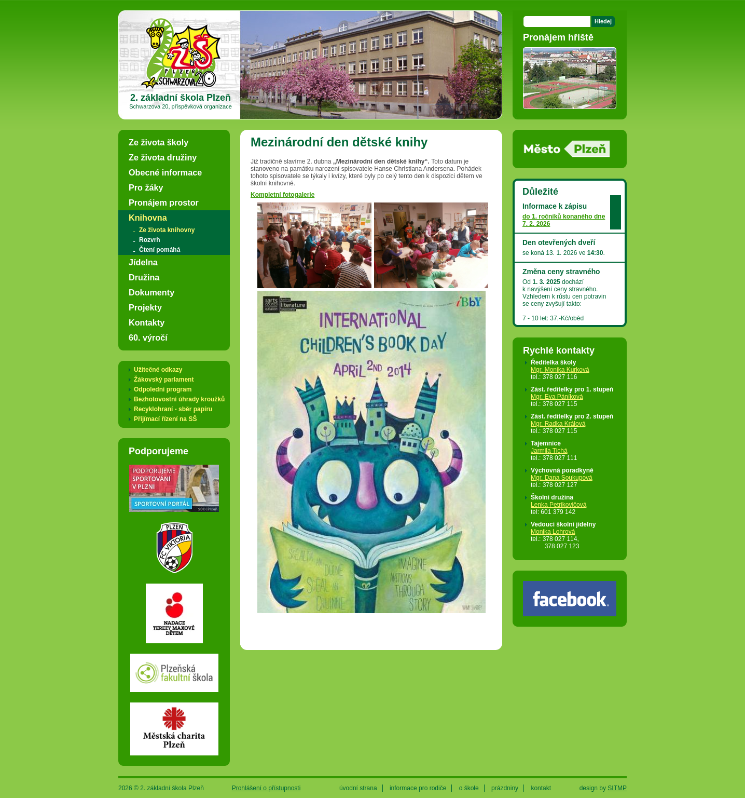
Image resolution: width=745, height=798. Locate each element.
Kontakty (146, 322)
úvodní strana (358, 788)
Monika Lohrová (553, 531)
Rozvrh (149, 240)
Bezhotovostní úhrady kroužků (179, 399)
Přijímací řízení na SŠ (165, 419)
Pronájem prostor (164, 202)
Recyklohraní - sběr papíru (173, 409)
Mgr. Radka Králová (558, 423)
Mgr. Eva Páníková (557, 396)
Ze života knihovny (167, 230)
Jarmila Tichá (549, 450)
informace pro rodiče (418, 788)
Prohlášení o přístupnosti (266, 788)
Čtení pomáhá (159, 249)
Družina (144, 277)
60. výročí (148, 337)
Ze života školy (158, 142)
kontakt (541, 788)
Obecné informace (165, 172)
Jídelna (143, 262)
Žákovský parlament (164, 379)
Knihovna (148, 217)
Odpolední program (162, 389)
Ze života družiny (163, 157)
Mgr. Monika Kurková (560, 369)
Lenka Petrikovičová (558, 504)
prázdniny (504, 788)
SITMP (617, 788)
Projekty (145, 307)
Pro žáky (146, 187)
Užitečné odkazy (158, 369)
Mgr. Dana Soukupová (561, 477)
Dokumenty (151, 292)
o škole (469, 788)
